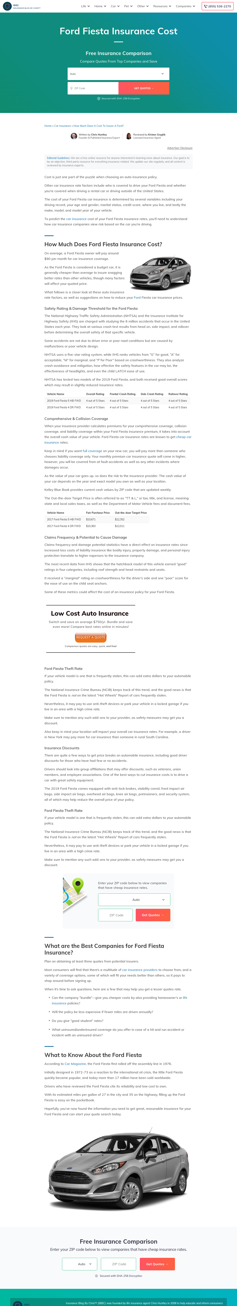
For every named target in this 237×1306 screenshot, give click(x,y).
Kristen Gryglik (156, 134)
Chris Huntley (99, 134)
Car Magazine (75, 1064)
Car (115, 6)
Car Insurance (62, 126)
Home (99, 6)
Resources (161, 6)
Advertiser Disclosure (180, 148)
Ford (137, 297)
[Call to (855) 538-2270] (218, 6)
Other (142, 6)
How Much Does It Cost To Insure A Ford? (98, 126)
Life (85, 6)
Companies (185, 6)
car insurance (76, 219)
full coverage (92, 451)
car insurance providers (140, 970)
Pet (128, 6)
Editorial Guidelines (58, 158)
